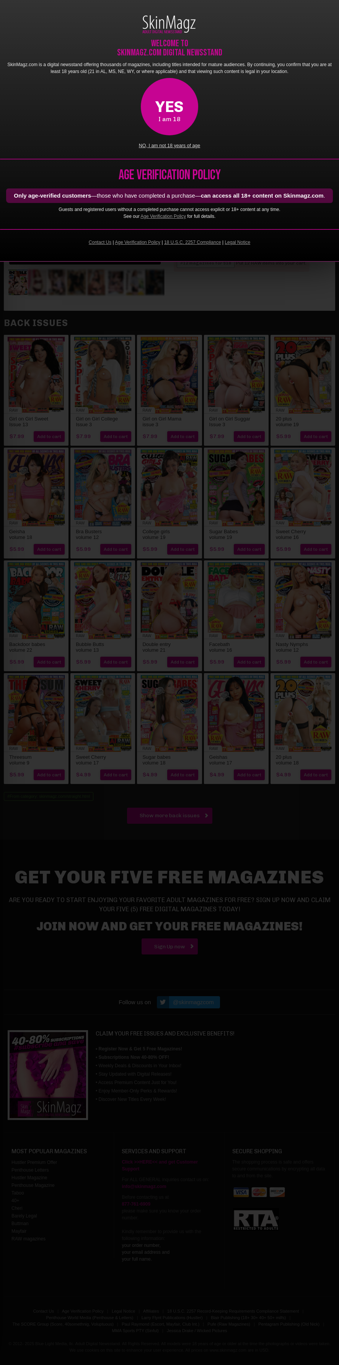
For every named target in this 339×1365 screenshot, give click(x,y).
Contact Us (100, 242)
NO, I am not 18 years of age (169, 145)
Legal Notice (237, 242)
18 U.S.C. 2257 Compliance (192, 242)
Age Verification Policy (163, 216)
